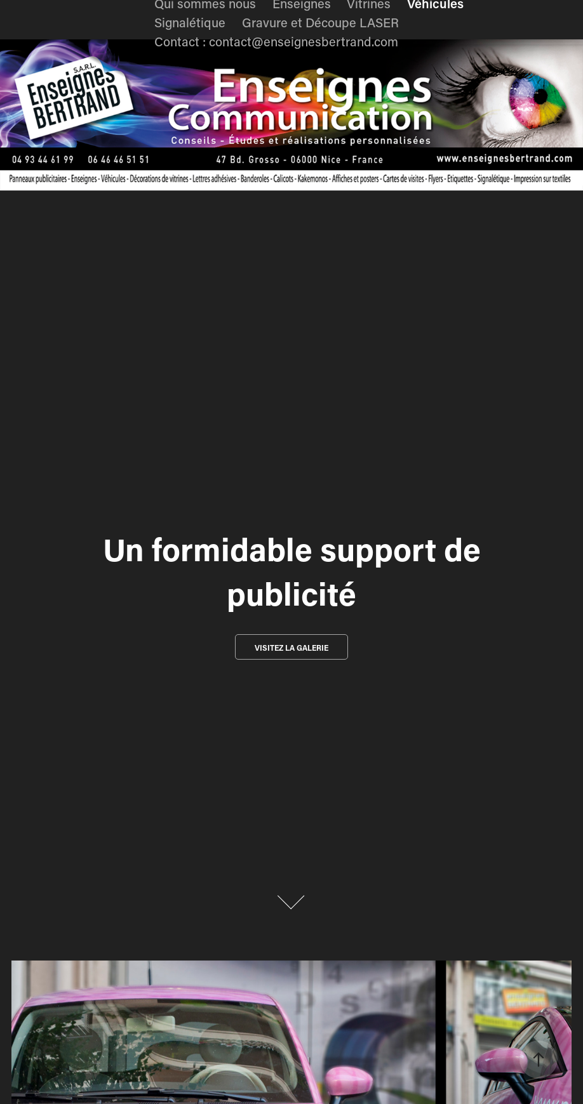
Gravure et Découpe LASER (320, 22)
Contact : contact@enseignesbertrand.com (276, 41)
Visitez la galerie (291, 647)
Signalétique (189, 22)
